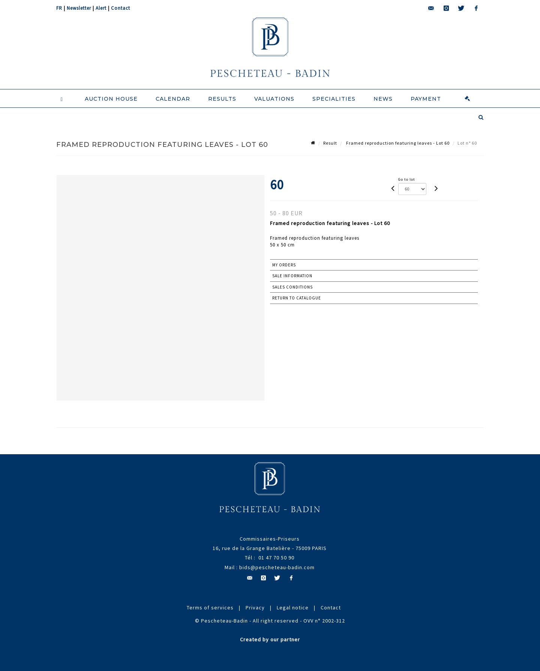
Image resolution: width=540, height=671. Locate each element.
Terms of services (210, 607)
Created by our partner (270, 639)
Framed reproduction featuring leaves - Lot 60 (397, 143)
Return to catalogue (296, 298)
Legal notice (293, 607)
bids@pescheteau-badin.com (277, 567)
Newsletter (79, 8)
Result (330, 143)
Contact (120, 8)
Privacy (255, 607)
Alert (101, 8)
